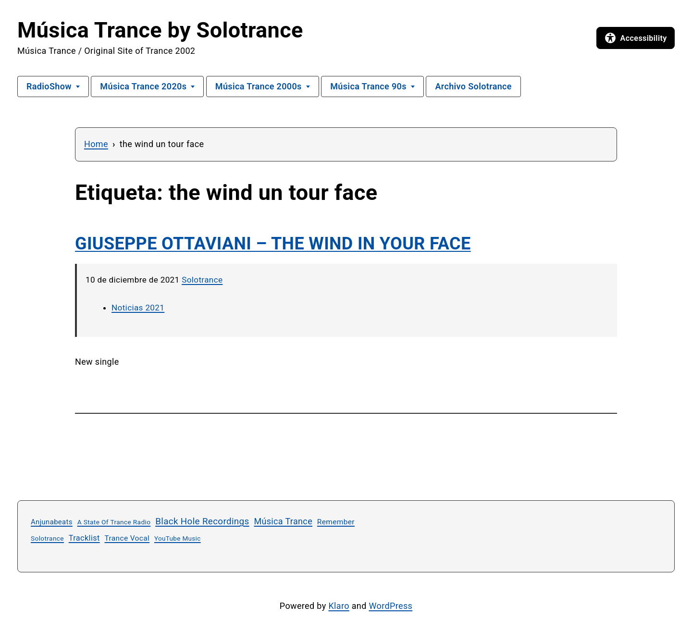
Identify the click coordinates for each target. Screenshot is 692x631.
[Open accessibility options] (635, 38)
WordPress (391, 606)
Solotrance (202, 280)
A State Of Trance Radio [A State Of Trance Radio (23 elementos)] (114, 522)
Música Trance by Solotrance (160, 30)
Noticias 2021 (137, 307)
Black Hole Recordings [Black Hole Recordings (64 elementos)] (202, 521)
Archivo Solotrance (473, 86)
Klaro (338, 606)
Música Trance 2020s (143, 86)
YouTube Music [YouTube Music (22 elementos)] (177, 538)
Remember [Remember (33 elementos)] (336, 522)
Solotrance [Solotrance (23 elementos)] (47, 538)
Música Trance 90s (368, 86)
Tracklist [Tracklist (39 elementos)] (84, 538)
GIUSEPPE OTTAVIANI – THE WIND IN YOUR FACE (273, 244)
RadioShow (49, 86)
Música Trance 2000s (258, 86)
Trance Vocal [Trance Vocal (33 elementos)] (127, 538)
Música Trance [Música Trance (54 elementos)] (283, 521)
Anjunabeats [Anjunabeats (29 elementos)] (52, 522)
